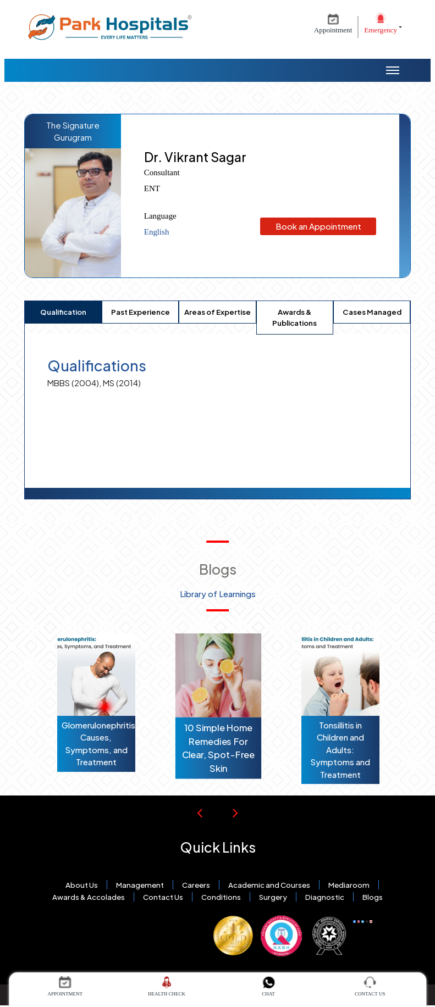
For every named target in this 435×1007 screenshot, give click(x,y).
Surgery (273, 897)
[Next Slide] (235, 812)
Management (140, 884)
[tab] (63, 312)
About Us (81, 884)
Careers (196, 884)
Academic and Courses (269, 884)
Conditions (221, 897)
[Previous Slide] (199, 812)
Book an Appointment (318, 226)
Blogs (372, 897)
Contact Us (163, 897)
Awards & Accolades (88, 897)
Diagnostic (324, 897)
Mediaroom (349, 884)
